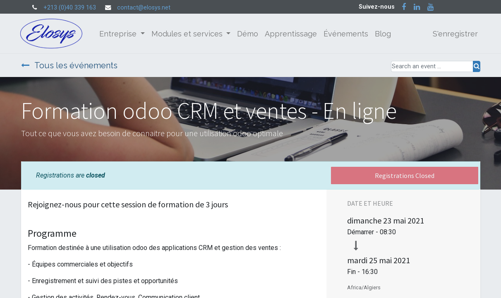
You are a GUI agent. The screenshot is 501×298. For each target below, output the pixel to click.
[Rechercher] (476, 66)
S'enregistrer (454, 33)
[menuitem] (249, 34)
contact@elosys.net (143, 7)
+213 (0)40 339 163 (69, 7)
